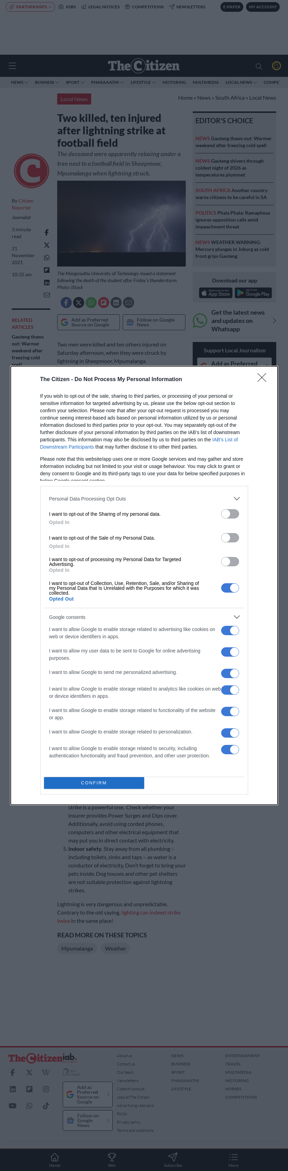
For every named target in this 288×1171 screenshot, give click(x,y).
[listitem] (144, 498)
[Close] (264, 379)
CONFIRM (94, 782)
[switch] (230, 514)
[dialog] (144, 585)
